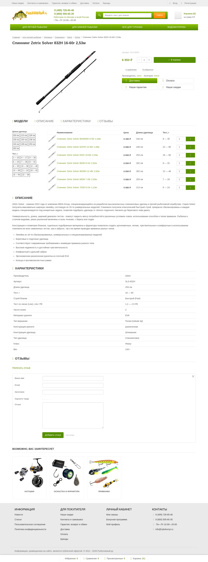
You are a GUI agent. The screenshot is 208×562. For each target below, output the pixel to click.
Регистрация (188, 3)
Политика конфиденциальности (30, 529)
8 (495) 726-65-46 (62, 10)
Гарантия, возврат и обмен (64, 3)
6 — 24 (16, 162)
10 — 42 (34, 170)
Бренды (106, 3)
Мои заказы (112, 514)
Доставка (84, 3)
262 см (16, 148)
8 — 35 (16, 166)
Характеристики (76, 121)
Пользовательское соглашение (30, 524)
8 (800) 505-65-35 (62, 14)
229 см (16, 140)
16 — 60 (16, 175)
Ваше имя (19, 378)
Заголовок (19, 392)
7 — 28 (24, 162)
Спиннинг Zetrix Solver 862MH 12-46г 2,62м (78, 171)
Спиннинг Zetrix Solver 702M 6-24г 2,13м (77, 187)
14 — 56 (16, 170)
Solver (156, 76)
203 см (16, 135)
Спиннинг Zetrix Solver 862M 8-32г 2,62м (77, 163)
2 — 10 (16, 158)
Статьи (18, 519)
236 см (32, 140)
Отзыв (18, 404)
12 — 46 (34, 166)
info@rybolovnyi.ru (164, 529)
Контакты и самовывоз (37, 3)
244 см (16, 144)
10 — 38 (24, 166)
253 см (32, 144)
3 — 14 (25, 170)
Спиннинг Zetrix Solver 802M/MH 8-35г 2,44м (79, 139)
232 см (24, 140)
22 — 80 (25, 175)
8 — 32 (32, 162)
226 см (32, 135)
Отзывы (105, 121)
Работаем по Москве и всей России (71, 17)
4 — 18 (32, 158)
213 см (24, 135)
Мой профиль (113, 524)
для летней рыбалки (35, 27)
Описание (44, 121)
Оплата (96, 3)
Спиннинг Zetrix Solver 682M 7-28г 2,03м (77, 179)
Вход (173, 3)
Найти (159, 15)
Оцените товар (22, 399)
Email (17, 385)
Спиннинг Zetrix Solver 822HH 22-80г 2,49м (78, 147)
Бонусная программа (116, 519)
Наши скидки (18, 3)
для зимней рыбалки (84, 27)
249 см (24, 144)
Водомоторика (177, 27)
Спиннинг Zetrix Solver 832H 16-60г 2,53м (77, 155)
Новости (19, 514)
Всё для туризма (132, 27)
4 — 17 (24, 158)
